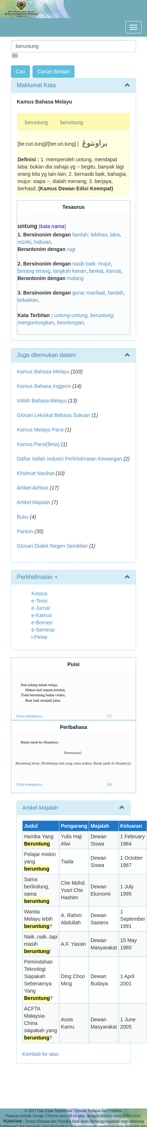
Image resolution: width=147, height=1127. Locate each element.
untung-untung (70, 315)
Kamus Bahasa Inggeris (44, 386)
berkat (96, 271)
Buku (22, 517)
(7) (109, 716)
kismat (113, 271)
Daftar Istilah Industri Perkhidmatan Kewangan (69, 459)
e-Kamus (41, 615)
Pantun (25, 531)
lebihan (99, 235)
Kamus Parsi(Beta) (38, 444)
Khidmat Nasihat (35, 473)
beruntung (36, 122)
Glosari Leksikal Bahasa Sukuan (53, 415)
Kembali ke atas (40, 1054)
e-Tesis (39, 601)
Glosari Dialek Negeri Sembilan (52, 546)
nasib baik (83, 264)
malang (75, 278)
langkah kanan (69, 271)
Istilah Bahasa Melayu (42, 401)
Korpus (39, 593)
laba (115, 235)
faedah (80, 235)
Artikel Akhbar (32, 488)
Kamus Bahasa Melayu (44, 371)
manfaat (95, 293)
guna (78, 293)
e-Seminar (43, 630)
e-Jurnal (40, 608)
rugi (71, 249)
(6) (109, 784)
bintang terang (34, 271)
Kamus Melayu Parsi (40, 430)
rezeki (24, 242)
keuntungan (70, 322)
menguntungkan (36, 322)
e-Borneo (42, 622)
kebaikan (28, 300)
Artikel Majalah (33, 502)
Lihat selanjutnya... (30, 716)
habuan (42, 242)
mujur (104, 264)
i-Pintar (39, 637)
